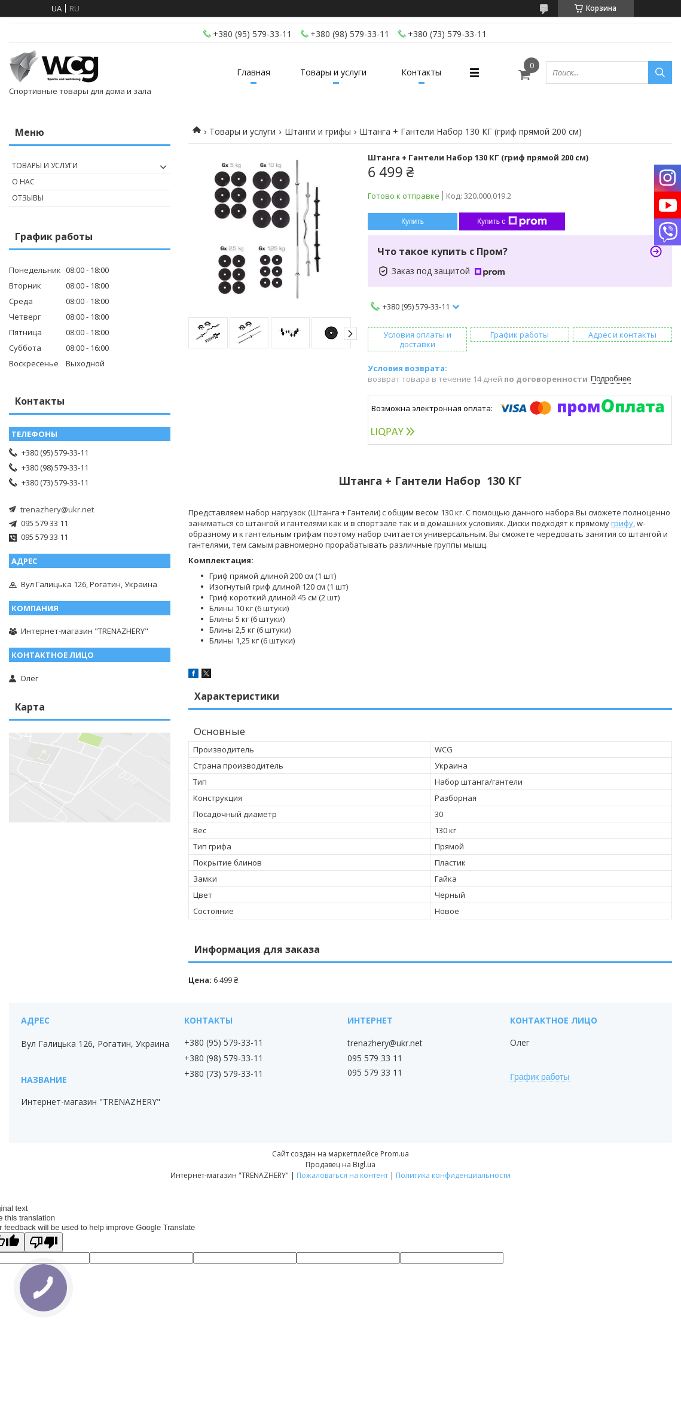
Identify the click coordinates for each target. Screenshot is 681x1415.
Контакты (421, 72)
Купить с (512, 221)
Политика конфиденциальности (453, 1175)
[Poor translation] (44, 1242)
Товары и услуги (333, 72)
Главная (253, 72)
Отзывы (28, 198)
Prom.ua (394, 1154)
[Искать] (660, 72)
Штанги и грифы (318, 131)
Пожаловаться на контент (342, 1175)
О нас (23, 182)
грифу (622, 523)
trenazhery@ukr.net (57, 509)
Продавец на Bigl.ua (340, 1164)
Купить (412, 221)
